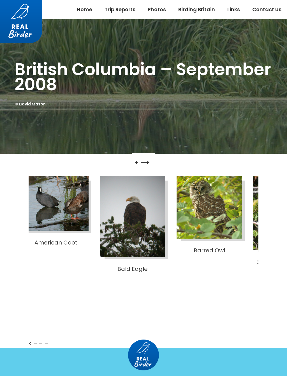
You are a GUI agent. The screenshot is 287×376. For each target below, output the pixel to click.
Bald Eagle (132, 224)
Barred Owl (209, 215)
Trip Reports (120, 9)
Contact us (266, 9)
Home (84, 9)
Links (233, 9)
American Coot (56, 211)
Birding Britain (196, 9)
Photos (157, 9)
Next (153, 164)
